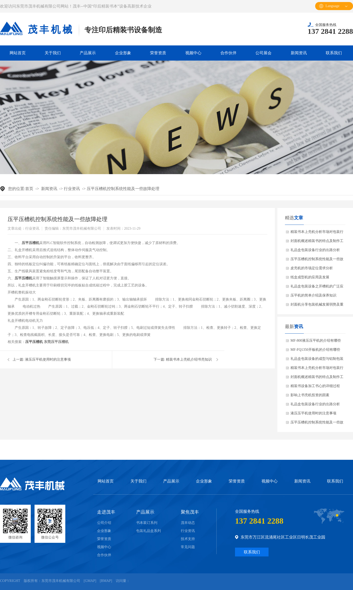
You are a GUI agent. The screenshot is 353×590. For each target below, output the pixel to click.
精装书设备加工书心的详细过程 (315, 386)
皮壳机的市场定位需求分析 (311, 268)
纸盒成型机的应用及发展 (309, 277)
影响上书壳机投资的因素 (309, 395)
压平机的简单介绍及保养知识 (313, 295)
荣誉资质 (158, 53)
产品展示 (88, 53)
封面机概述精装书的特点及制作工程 (316, 242)
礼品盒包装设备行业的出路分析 (315, 250)
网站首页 (18, 53)
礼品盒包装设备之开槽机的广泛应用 (316, 287)
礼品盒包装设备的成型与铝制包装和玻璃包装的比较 (316, 360)
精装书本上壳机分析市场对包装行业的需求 (316, 233)
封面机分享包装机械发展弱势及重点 (316, 306)
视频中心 (193, 53)
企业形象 (123, 53)
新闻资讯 (299, 53)
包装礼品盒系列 (148, 531)
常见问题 (188, 547)
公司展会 (263, 53)
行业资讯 (72, 188)
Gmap (90, 581)
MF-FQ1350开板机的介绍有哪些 (315, 350)
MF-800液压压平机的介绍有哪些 (315, 340)
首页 (29, 188)
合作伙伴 (228, 53)
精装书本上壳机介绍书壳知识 (189, 359)
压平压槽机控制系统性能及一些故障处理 (123, 188)
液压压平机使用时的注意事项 (48, 359)
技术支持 (188, 539)
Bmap (106, 581)
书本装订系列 (146, 523)
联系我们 (334, 53)
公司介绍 (104, 523)
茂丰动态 (188, 523)
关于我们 (53, 53)
